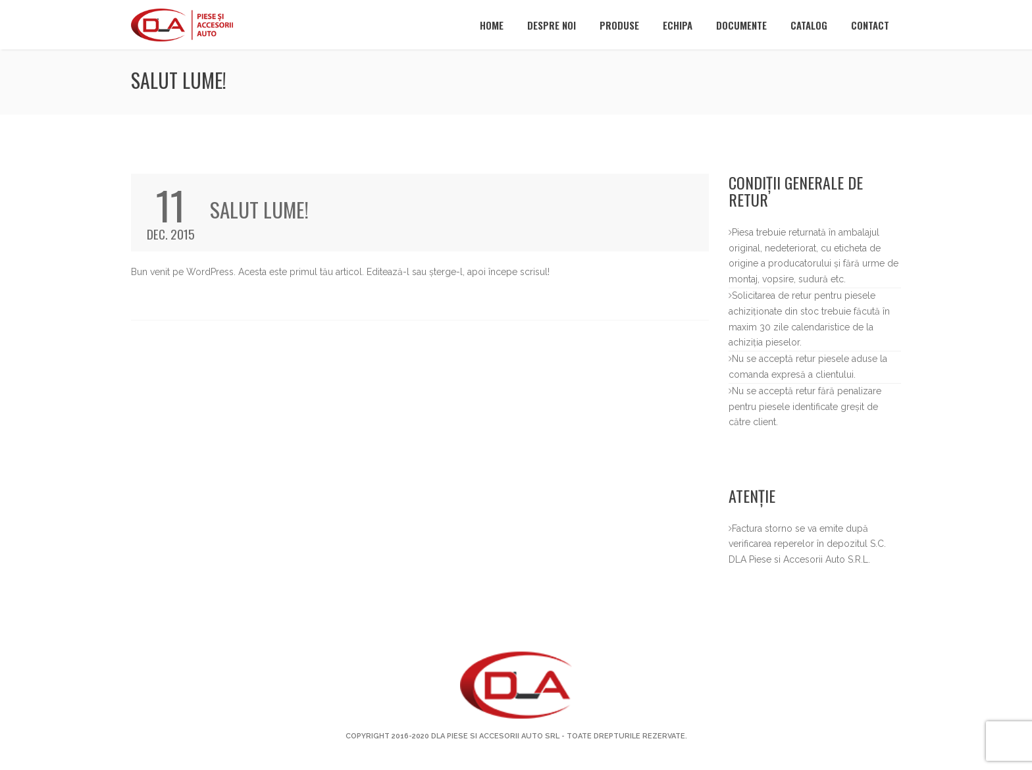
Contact (870, 25)
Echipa (677, 25)
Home (491, 25)
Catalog (808, 25)
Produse (619, 25)
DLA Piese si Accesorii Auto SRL (495, 736)
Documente (741, 25)
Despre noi (551, 25)
